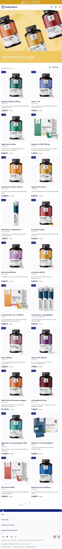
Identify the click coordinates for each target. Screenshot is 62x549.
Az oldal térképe (6, 547)
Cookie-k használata (18, 547)
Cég (2, 514)
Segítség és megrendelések (9, 530)
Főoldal (4, 54)
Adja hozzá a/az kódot (32, 3)
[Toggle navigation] (60, 7)
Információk (4, 520)
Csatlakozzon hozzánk (7, 525)
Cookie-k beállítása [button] (30, 547)
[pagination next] (42, 503)
